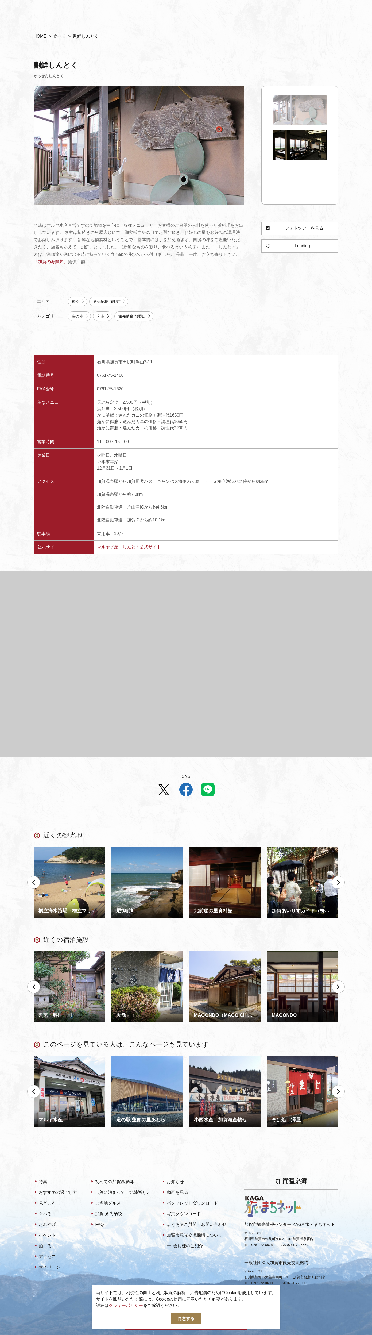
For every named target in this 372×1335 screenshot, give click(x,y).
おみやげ (45, 1225)
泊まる (43, 1246)
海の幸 (80, 316)
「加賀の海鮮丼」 (51, 261)
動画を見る (174, 1193)
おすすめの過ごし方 (55, 1193)
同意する (186, 1318)
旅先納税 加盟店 (109, 301)
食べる (59, 36)
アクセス (45, 1257)
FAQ (97, 1225)
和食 (103, 316)
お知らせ (172, 1182)
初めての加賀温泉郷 (112, 1182)
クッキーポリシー (126, 1305)
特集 (40, 1182)
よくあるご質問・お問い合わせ (193, 1225)
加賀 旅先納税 (106, 1214)
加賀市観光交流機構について (191, 1235)
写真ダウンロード (181, 1214)
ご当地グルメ (105, 1203)
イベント (45, 1235)
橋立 (78, 301)
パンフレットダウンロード (189, 1203)
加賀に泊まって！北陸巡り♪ (119, 1193)
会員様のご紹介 (185, 1245)
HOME (40, 36)
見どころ (45, 1203)
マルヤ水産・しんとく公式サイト (129, 547)
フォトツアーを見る (294, 228)
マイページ (47, 1268)
